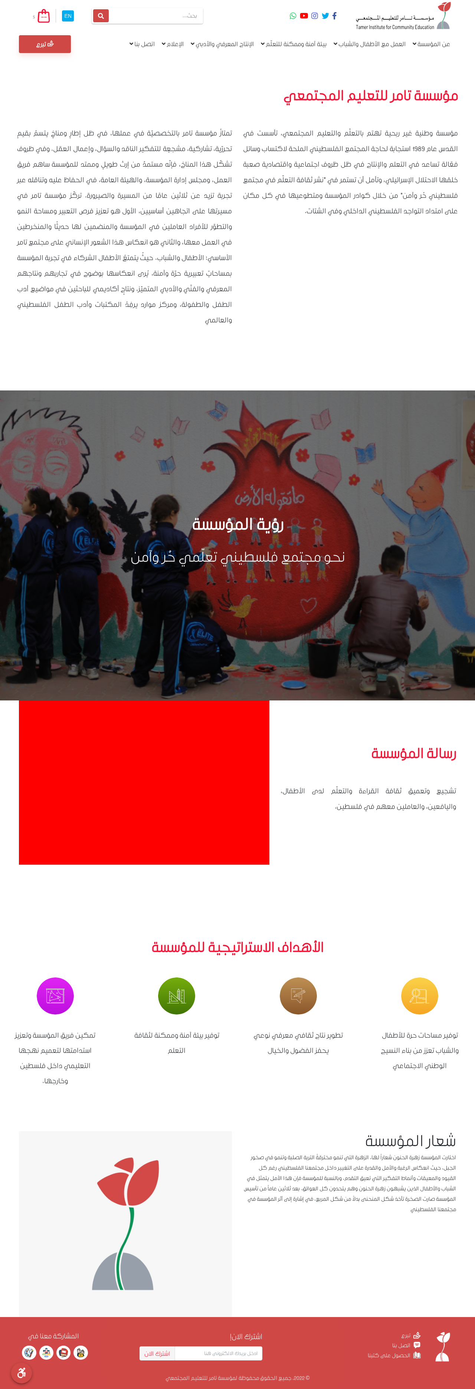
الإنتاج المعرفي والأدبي (222, 43)
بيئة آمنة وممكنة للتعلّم (294, 43)
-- (44, 17)
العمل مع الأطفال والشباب (370, 43)
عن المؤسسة (431, 43)
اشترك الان (157, 1353)
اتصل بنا (142, 43)
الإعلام (173, 43)
